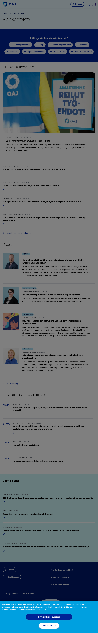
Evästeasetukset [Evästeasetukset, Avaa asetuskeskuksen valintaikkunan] (49, 626)
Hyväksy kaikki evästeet (49, 617)
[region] (49, 617)
